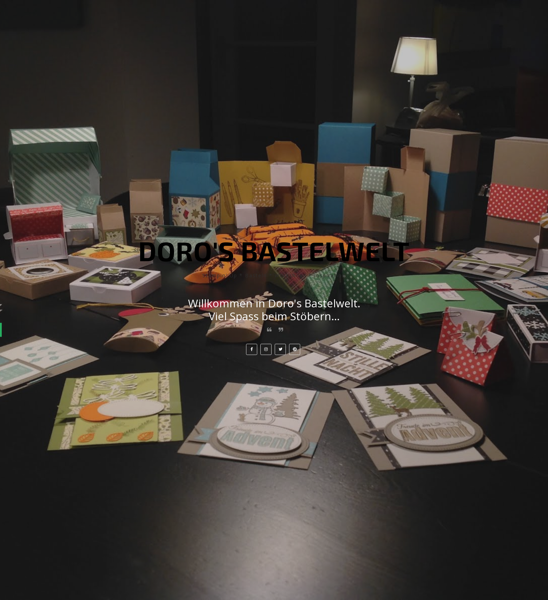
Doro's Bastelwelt (274, 250)
